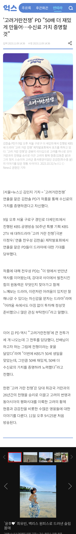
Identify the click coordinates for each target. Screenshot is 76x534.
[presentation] (4, 457)
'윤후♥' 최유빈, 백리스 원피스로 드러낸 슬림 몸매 (37, 525)
